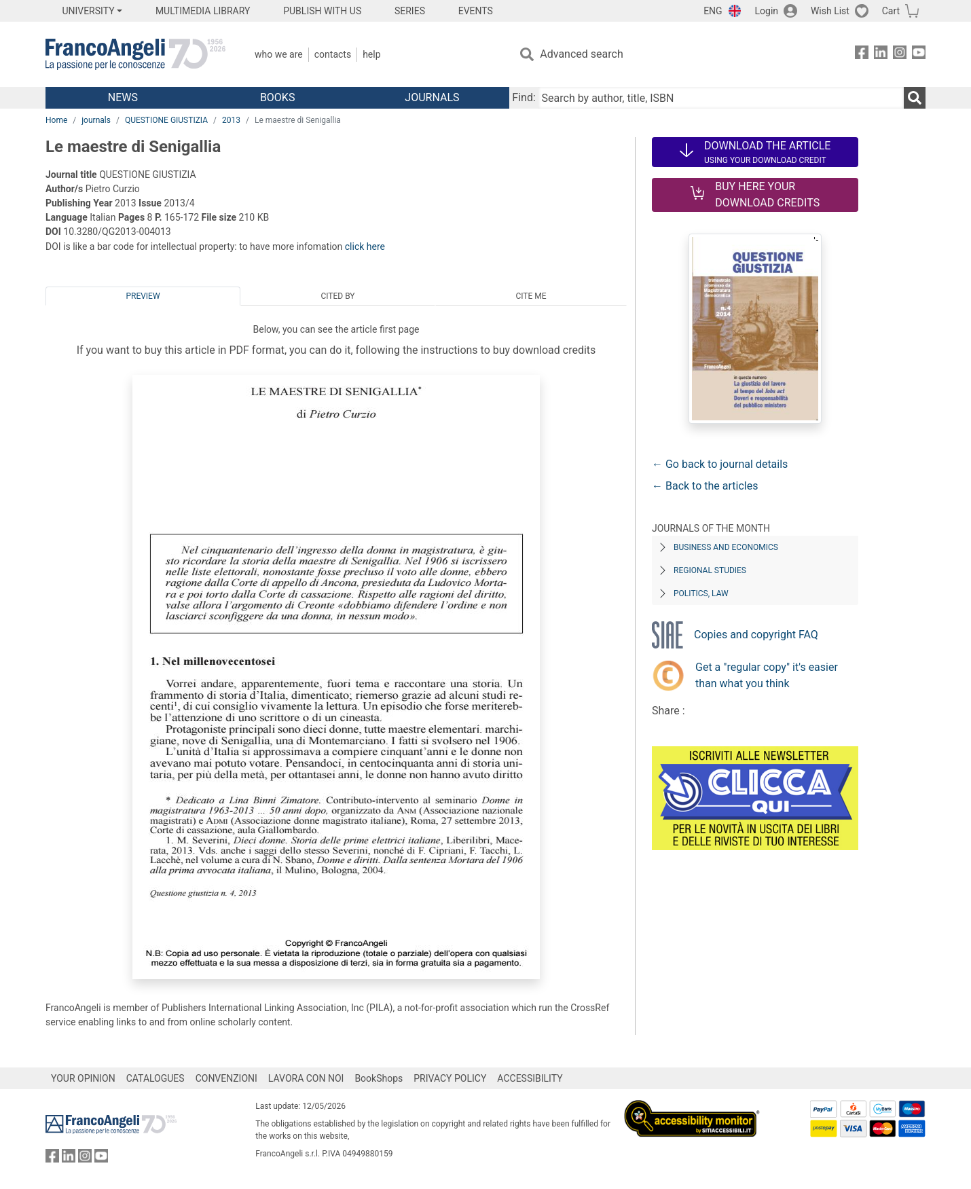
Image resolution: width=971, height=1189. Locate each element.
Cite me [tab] (530, 296)
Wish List (830, 10)
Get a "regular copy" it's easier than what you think (766, 675)
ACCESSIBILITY (529, 1078)
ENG (712, 10)
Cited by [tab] (337, 296)
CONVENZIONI (226, 1078)
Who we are (279, 54)
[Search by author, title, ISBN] (721, 98)
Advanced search (581, 54)
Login (767, 10)
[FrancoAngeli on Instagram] (899, 54)
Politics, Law (701, 593)
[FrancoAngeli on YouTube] (919, 54)
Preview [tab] (143, 296)
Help (371, 54)
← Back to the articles (705, 485)
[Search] (915, 98)
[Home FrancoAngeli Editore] (135, 54)
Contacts (332, 54)
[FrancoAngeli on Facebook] (861, 54)
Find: (523, 97)
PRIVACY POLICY (450, 1078)
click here (365, 246)
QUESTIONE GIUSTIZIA (166, 120)
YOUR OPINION (83, 1078)
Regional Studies (710, 570)
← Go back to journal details (720, 464)
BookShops (378, 1078)
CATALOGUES (155, 1078)
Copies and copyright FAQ (756, 634)
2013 (231, 120)
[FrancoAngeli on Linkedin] (880, 54)
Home (56, 120)
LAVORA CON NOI (306, 1078)
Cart (891, 10)
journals (96, 120)
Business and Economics (726, 547)
